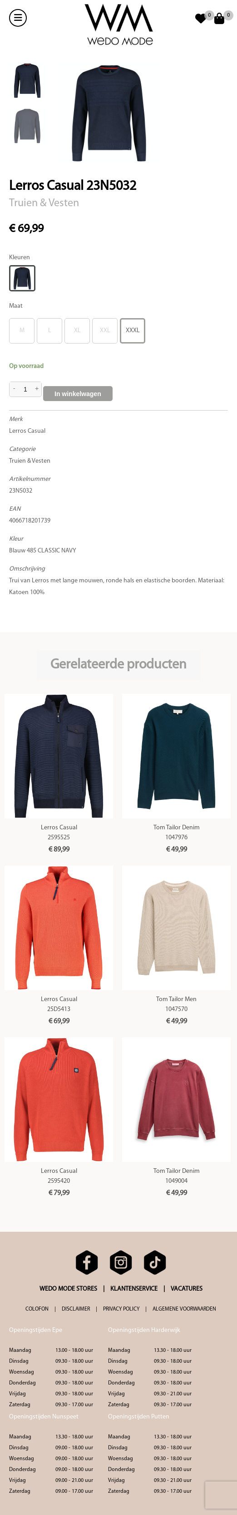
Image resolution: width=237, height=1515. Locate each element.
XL (77, 330)
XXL (105, 330)
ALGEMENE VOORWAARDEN (184, 1309)
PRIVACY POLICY (121, 1309)
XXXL (133, 330)
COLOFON (37, 1309)
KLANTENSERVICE (134, 1289)
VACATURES (186, 1289)
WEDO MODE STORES (68, 1289)
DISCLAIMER (76, 1309)
